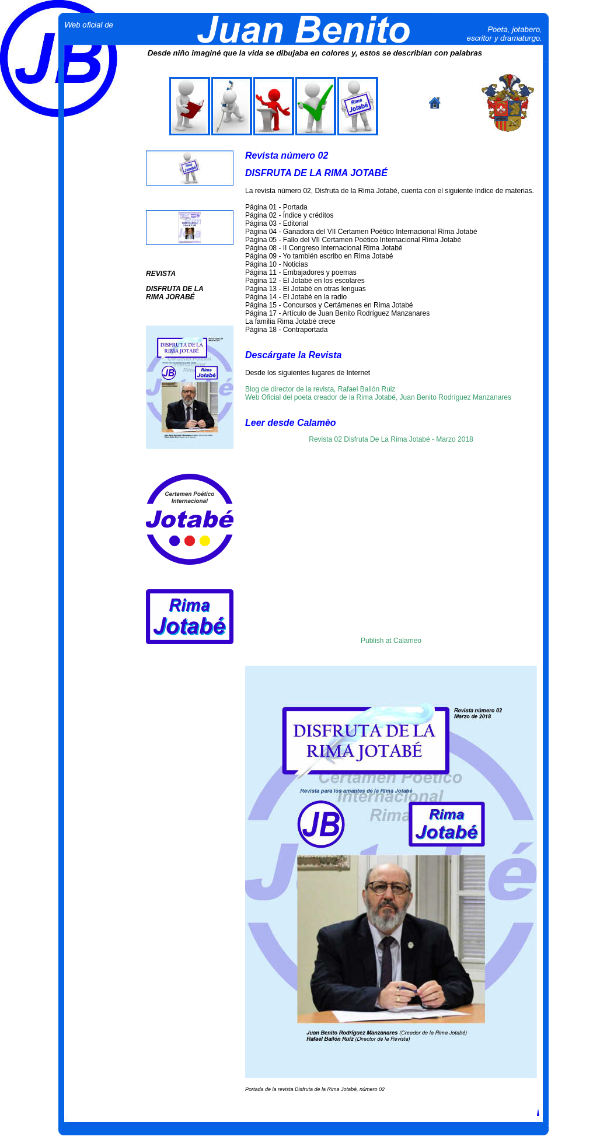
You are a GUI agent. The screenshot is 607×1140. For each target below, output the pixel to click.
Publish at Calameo (391, 641)
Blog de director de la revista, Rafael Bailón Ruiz (320, 389)
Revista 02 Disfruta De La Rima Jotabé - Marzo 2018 (391, 439)
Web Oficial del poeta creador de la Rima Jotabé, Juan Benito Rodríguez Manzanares (378, 397)
